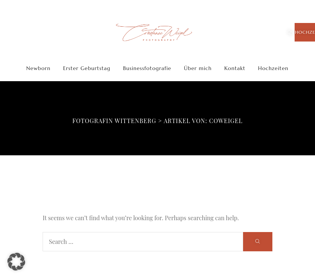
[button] (16, 261)
